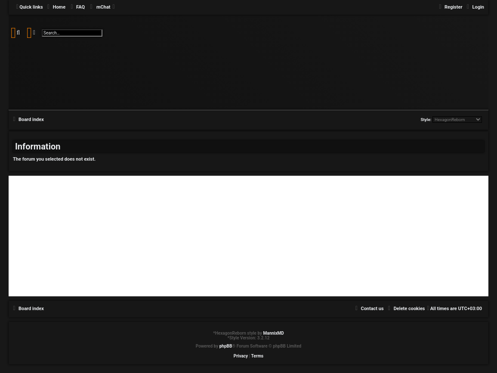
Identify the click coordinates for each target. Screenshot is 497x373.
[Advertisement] (248, 236)
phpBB (225, 346)
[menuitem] (55, 7)
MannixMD (273, 333)
